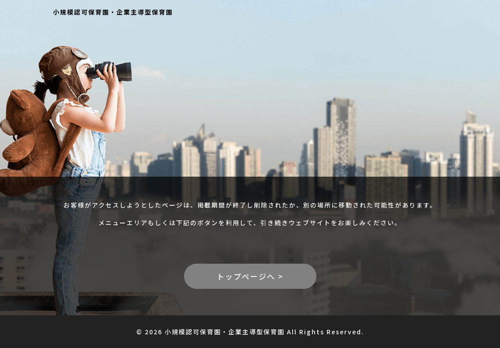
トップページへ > (250, 276)
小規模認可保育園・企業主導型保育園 (113, 12)
